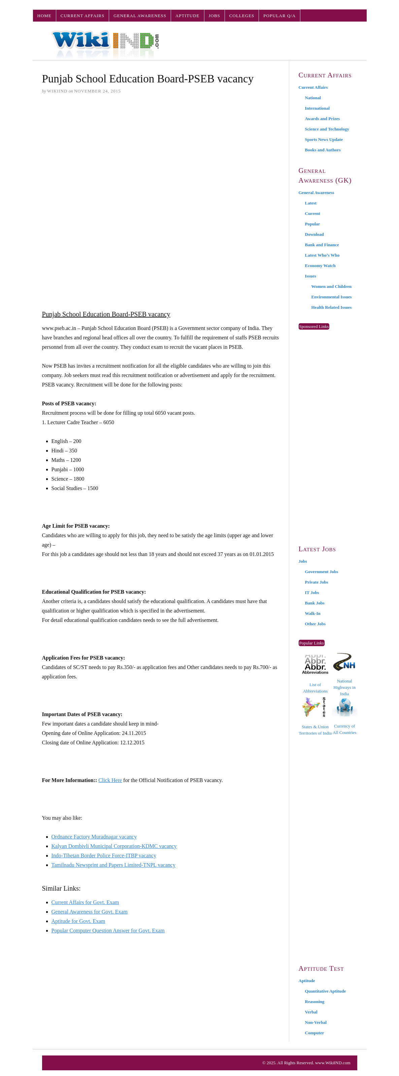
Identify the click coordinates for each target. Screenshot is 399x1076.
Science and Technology (327, 129)
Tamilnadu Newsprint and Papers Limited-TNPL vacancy (113, 865)
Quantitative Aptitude (325, 991)
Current (312, 213)
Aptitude (187, 15)
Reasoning (315, 1001)
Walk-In (313, 613)
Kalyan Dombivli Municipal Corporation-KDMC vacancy (114, 846)
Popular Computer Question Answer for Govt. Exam (108, 930)
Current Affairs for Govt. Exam (85, 902)
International (317, 108)
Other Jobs (315, 623)
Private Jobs (316, 582)
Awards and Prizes (322, 118)
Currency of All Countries (344, 716)
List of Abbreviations (315, 674)
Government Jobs (321, 571)
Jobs (214, 15)
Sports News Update (324, 139)
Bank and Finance (322, 244)
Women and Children (331, 286)
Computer (314, 1032)
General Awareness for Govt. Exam (90, 912)
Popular (312, 223)
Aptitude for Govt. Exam (78, 921)
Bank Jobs (315, 602)
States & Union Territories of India (315, 716)
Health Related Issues (331, 307)
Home (44, 15)
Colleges (241, 15)
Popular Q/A (279, 15)
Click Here (110, 780)
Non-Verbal (316, 1022)
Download (314, 234)
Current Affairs (82, 15)
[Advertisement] (160, 152)
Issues (310, 276)
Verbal (311, 1011)
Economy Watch (320, 265)
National (313, 97)
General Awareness (139, 15)
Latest (311, 203)
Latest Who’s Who (322, 255)
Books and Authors (323, 149)
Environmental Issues (331, 296)
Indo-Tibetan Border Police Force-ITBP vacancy (104, 855)
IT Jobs (312, 592)
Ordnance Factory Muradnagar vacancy (94, 837)
